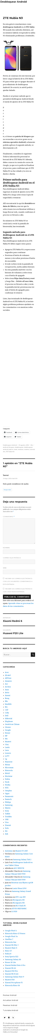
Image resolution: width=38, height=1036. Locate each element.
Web (4, 568)
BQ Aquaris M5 (19, 900)
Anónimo (9, 851)
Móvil (7, 773)
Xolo (7, 828)
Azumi (7, 695)
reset (15, 449)
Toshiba (8, 817)
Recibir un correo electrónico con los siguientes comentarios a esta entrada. (17, 581)
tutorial (32, 449)
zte (4, 451)
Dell (6, 716)
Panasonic (9, 796)
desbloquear (19, 447)
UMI (6, 819)
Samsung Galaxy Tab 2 (22, 859)
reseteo (26, 449)
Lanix (7, 747)
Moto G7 (8, 951)
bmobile (8, 704)
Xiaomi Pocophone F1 (14, 983)
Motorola (9, 770)
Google (8, 730)
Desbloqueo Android (10, 445)
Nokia (7, 779)
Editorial (8, 718)
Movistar (8, 776)
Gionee (8, 727)
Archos (8, 687)
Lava (7, 750)
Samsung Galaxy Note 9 (14, 977)
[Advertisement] (19, 9)
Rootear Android (9, 995)
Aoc (6, 684)
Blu (6, 701)
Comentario (9, 516)
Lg (6, 759)
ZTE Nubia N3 (10, 451)
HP (6, 736)
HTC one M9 (20, 897)
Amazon (8, 681)
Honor (7, 733)
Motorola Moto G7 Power (15, 933)
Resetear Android (10, 1005)
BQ (6, 707)
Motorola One (10, 942)
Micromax (9, 767)
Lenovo (8, 753)
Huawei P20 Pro (11, 971)
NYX (6, 788)
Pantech (8, 799)
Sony (7, 811)
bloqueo (11, 447)
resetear (21, 449)
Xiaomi (8, 825)
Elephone (9, 721)
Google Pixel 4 (11, 931)
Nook (7, 782)
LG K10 (14, 911)
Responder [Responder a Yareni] (7, 489)
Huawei (8, 742)
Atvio (7, 692)
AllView (8, 678)
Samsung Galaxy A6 (13, 959)
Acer (7, 672)
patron (11, 449)
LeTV (7, 756)
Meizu (7, 765)
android (5, 447)
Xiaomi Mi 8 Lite (11, 974)
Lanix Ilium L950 (19, 888)
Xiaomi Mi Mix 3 (11, 945)
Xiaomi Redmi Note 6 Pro (15, 965)
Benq (7, 698)
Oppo (7, 793)
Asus (7, 690)
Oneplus (8, 791)
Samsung (8, 805)
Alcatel (8, 675)
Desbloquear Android (13, 1)
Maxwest (8, 762)
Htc (6, 739)
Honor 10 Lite (10, 962)
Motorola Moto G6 (12, 985)
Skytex (7, 808)
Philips (8, 802)
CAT (6, 710)
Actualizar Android (10, 1000)
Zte (32, 445)
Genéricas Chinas (12, 724)
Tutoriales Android (10, 1010)
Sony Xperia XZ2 (11, 957)
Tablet (7, 814)
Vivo (7, 822)
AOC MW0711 (19, 868)
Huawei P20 (10, 980)
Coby (7, 713)
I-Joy (7, 744)
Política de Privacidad (10, 1032)
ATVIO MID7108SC (19, 909)
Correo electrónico (12, 558)
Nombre (6, 547)
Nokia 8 (8, 954)
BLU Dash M (21, 906)
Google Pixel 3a (11, 936)
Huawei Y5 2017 (21, 851)
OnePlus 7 (9, 939)
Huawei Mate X (11, 948)
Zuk (6, 834)
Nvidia (7, 785)
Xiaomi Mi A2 (10, 968)
